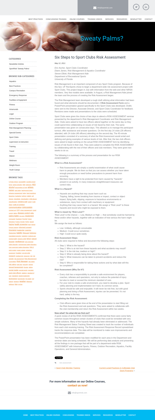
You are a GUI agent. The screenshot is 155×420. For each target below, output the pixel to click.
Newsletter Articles (16, 64)
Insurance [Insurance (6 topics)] (13, 230)
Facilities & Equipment (18, 100)
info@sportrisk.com (104, 8)
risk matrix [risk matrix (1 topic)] (31, 261)
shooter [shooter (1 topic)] (26, 267)
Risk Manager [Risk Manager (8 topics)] (22, 261)
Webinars (13, 160)
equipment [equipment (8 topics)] (29, 216)
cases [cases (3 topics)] (29, 196)
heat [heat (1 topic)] (29, 224)
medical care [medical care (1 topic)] (32, 236)
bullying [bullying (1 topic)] (24, 196)
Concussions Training (56, 19)
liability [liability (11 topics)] (19, 233)
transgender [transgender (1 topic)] (21, 278)
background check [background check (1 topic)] (27, 190)
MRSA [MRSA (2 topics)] (29, 239)
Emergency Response (18, 95)
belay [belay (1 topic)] (24, 193)
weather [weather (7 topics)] (22, 281)
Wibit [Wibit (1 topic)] (16, 284)
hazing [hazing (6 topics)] (11, 224)
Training (12, 146)
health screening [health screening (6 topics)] (21, 224)
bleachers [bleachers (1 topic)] (12, 196)
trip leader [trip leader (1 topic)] (28, 278)
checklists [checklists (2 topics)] (17, 199)
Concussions (68, 415)
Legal (11, 114)
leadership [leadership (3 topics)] (20, 230)
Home (25, 415)
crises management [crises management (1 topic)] (26, 210)
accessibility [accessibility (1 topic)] (22, 182)
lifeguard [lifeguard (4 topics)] (26, 233)
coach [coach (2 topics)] (30, 201)
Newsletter (136, 19)
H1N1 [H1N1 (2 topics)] (27, 221)
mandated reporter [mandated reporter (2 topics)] (15, 236)
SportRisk (36, 6)
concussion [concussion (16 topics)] (27, 207)
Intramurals (13, 109)
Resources (122, 19)
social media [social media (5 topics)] (13, 270)
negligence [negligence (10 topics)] (19, 242)
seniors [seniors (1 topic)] (30, 264)
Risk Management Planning (20, 128)
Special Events (15, 133)
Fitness (12, 105)
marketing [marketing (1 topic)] (25, 236)
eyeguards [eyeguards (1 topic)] (12, 219)
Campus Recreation (17, 91)
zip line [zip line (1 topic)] (20, 284)
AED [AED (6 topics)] (34, 185)
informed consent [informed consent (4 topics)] (25, 227)
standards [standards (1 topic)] (15, 276)
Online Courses (77, 19)
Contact (149, 19)
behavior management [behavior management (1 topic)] (15, 193)
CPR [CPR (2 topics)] (18, 210)
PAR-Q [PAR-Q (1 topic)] (32, 247)
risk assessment (65, 363)
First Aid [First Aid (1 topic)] (24, 219)
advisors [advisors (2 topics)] (29, 184)
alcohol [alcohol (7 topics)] (12, 187)
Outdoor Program (16, 123)
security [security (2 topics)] (25, 264)
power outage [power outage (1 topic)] (21, 250)
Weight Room (14, 165)
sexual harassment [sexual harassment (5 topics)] (16, 267)
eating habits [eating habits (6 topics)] (14, 216)
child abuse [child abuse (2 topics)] (33, 199)
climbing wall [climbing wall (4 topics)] (22, 202)
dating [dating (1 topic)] (15, 213)
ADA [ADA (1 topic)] (24, 184)
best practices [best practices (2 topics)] (31, 193)
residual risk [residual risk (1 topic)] (19, 256)
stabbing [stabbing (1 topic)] (24, 273)
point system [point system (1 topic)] (13, 250)
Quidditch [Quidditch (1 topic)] (18, 253)
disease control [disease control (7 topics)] (24, 213)
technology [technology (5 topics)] (13, 279)
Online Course (15, 119)
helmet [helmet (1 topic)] (33, 224)
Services (109, 19)
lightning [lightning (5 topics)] (33, 233)
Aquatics (12, 81)
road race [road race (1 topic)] (19, 264)
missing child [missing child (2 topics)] (22, 239)
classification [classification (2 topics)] (13, 201)
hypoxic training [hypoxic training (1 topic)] (13, 227)
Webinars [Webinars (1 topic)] (29, 281)
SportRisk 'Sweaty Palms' (19, 69)
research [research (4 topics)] (12, 256)
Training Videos (94, 19)
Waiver (12, 156)
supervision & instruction (19, 142)
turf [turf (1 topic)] (33, 278)
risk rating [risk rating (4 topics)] (12, 264)
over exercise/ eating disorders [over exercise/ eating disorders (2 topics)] (19, 247)
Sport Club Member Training (68, 368)
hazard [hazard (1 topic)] (32, 221)
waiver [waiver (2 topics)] (11, 281)
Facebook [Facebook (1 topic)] (19, 219)
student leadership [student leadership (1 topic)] (24, 276)
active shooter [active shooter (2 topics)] (17, 184)
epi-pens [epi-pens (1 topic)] (22, 216)
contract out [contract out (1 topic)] (12, 210)
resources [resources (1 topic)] (27, 256)
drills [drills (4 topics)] (32, 213)
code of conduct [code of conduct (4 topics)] (19, 205)
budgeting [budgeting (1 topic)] (18, 196)
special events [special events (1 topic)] (23, 270)
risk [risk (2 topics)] (31, 256)
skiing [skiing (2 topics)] (31, 267)
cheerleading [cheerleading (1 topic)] (25, 199)
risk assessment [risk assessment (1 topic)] (19, 259)
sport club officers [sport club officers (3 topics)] (15, 273)
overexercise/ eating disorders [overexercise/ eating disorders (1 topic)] (27, 244)
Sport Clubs (14, 137)
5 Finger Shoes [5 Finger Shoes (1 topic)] (13, 182)
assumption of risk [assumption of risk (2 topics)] (21, 187)
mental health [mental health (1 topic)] (13, 239)
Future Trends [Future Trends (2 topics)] (20, 221)
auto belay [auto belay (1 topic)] (18, 190)
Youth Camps (14, 170)
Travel (11, 151)
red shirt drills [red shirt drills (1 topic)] (26, 253)
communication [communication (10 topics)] (15, 207)
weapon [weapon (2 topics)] (16, 281)
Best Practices (36, 19)
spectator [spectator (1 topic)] (31, 270)
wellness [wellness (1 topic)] (11, 284)
